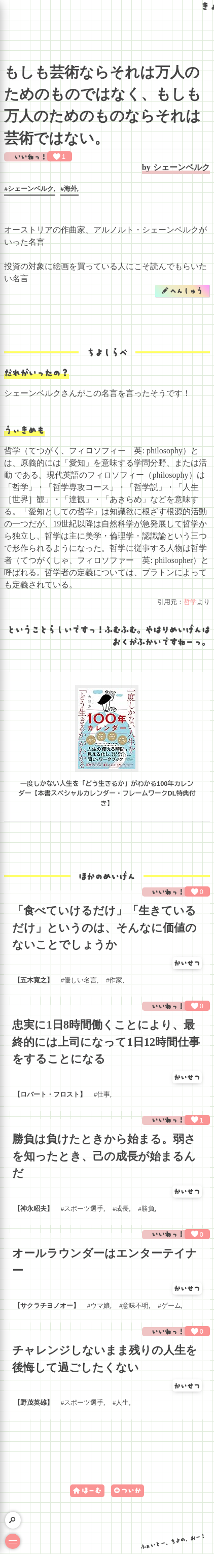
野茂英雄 (33, 1402)
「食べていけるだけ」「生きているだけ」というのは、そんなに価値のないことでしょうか (104, 927)
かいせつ (187, 963)
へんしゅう (186, 290)
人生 (122, 1402)
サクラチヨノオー (46, 1305)
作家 (115, 980)
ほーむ (91, 1490)
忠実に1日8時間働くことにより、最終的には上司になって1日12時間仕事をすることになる (106, 1041)
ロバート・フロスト (50, 1094)
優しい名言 (80, 980)
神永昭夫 (33, 1208)
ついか (131, 1490)
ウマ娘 (100, 1305)
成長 (122, 1208)
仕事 (103, 1094)
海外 (70, 188)
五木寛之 (33, 980)
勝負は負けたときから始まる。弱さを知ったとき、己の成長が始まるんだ (104, 1156)
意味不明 (135, 1305)
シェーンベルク (181, 167)
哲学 (190, 602)
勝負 (148, 1208)
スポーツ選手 (83, 1208)
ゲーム (171, 1305)
